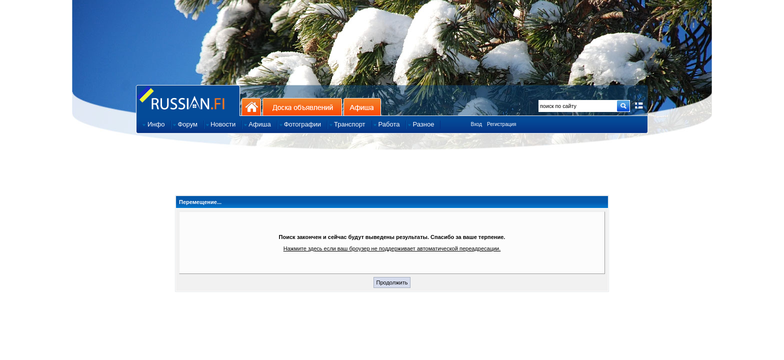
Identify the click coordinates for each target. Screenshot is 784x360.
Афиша (362, 107)
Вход (476, 124)
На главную (251, 107)
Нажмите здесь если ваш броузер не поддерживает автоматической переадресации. (392, 249)
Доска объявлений (302, 107)
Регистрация (501, 124)
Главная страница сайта (188, 100)
